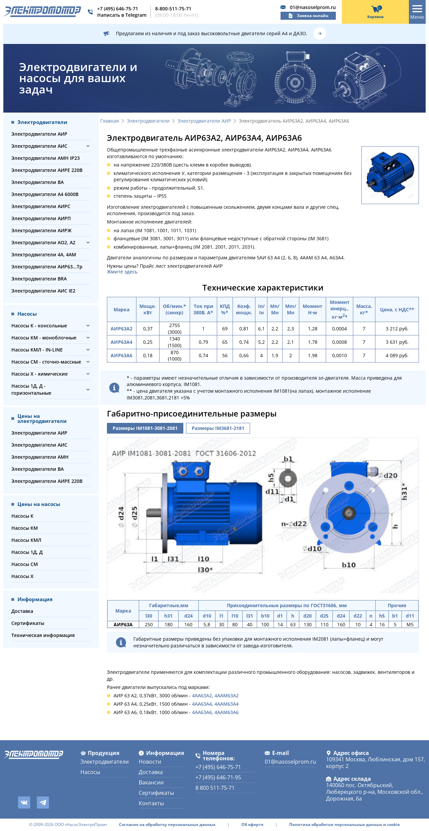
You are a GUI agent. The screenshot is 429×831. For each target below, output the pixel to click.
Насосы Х (22, 576)
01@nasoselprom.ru (313, 7)
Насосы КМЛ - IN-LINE (37, 349)
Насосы (90, 772)
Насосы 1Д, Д (27, 552)
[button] (87, 145)
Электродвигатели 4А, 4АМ (43, 254)
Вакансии (151, 782)
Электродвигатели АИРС (40, 206)
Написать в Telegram (121, 15)
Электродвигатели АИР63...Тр (46, 266)
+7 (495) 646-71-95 (218, 777)
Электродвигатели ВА (37, 182)
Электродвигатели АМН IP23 (45, 158)
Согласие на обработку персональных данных (167, 824)
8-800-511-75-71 (173, 8)
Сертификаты (27, 623)
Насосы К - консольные (39, 325)
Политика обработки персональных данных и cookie (344, 824)
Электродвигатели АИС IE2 (43, 290)
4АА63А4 (202, 704)
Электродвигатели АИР (39, 134)
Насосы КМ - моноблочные (43, 337)
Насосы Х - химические (39, 374)
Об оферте (252, 824)
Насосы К (22, 516)
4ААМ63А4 (226, 704)
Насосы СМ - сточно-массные (46, 362)
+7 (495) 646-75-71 (117, 8)
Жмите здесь (122, 271)
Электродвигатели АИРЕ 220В (46, 170)
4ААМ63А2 (226, 695)
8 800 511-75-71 (215, 787)
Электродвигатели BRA (39, 278)
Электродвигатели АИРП (41, 218)
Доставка (22, 611)
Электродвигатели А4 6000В (44, 194)
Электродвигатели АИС (39, 146)
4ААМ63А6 (226, 712)
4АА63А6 (202, 712)
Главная (109, 121)
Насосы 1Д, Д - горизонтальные (31, 389)
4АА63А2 (202, 695)
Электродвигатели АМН (40, 457)
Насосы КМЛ (26, 540)
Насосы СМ (24, 564)
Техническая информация (43, 635)
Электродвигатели (148, 121)
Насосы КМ (24, 528)
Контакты (151, 803)
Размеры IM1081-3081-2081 (145, 428)
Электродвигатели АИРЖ (41, 230)
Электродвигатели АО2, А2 (43, 242)
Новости (150, 761)
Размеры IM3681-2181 (218, 428)
